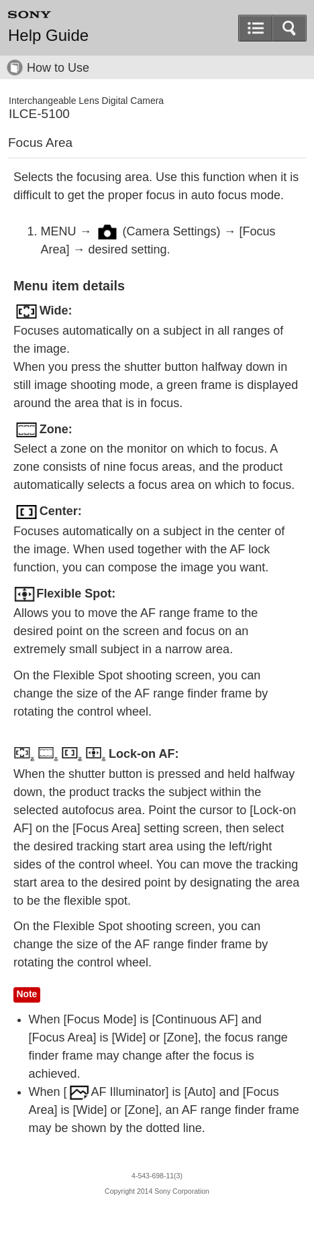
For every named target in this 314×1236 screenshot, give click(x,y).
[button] (289, 28)
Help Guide (48, 35)
